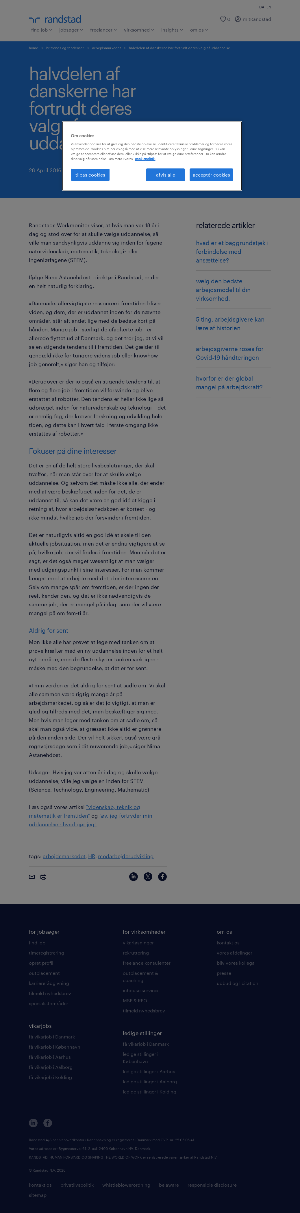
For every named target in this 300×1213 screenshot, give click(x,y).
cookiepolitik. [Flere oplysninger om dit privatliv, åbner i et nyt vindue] (145, 159)
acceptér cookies (211, 174)
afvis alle (165, 174)
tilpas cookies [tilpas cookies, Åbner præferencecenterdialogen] (90, 174)
